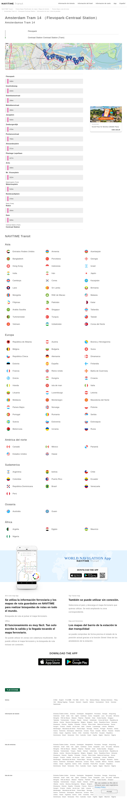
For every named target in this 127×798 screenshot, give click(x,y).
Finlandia (77, 724)
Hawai (61, 733)
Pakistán (87, 718)
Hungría (55, 726)
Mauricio (107, 735)
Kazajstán (97, 716)
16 (50, 45)
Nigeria (113, 735)
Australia (83, 735)
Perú (77, 735)
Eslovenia (62, 731)
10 (57, 56)
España (70, 724)
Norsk (107, 702)
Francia (84, 724)
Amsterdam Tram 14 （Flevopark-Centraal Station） (52, 18)
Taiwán (79, 720)
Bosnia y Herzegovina (72, 722)
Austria (62, 722)
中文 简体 (76, 700)
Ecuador (102, 733)
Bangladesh (89, 713)
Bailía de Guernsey (103, 724)
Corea (90, 716)
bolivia (74, 733)
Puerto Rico (94, 733)
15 (44, 50)
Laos (102, 716)
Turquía (73, 720)
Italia (82, 726)
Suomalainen (100, 702)
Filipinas (80, 718)
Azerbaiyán (80, 713)
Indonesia (56, 716)
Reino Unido (92, 724)
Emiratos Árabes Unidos (60, 713)
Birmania (116, 716)
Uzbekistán (93, 720)
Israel (63, 716)
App (115, 3)
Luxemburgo (96, 726)
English (61, 700)
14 (45, 54)
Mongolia (56, 718)
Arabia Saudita (101, 718)
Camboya (83, 716)
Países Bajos (81, 728)
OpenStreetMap (103, 69)
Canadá (98, 731)
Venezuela (71, 735)
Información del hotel (85, 3)
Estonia (64, 724)
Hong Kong (112, 713)
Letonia (104, 726)
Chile (79, 733)
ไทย (87, 700)
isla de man (76, 726)
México (104, 731)
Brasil (64, 735)
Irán (72, 716)
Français (71, 702)
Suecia (55, 731)
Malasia (74, 718)
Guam (89, 735)
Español (85, 702)
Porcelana (97, 713)
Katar (93, 718)
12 (51, 56)
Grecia (113, 724)
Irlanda (68, 726)
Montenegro (57, 728)
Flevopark (32, 31)
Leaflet (94, 69)
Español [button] (122, 3)
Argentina (68, 733)
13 (48, 57)
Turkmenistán (65, 720)
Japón (77, 716)
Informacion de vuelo (103, 3)
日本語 (55, 700)
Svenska (113, 702)
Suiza (96, 722)
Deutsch (78, 702)
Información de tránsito (66, 3)
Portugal (102, 728)
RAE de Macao (65, 718)
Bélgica (83, 722)
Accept (109, 791)
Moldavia (111, 726)
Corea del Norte (103, 720)
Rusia (92, 731)
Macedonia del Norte (68, 728)
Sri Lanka (109, 716)
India (67, 716)
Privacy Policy (100, 787)
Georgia (104, 713)
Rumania (110, 728)
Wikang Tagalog (62, 702)
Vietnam (85, 720)
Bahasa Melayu (95, 700)
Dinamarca (56, 724)
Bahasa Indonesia (106, 700)
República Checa (104, 722)
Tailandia (56, 720)
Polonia (96, 728)
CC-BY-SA (118, 69)
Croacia (62, 726)
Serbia (116, 728)
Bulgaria (89, 722)
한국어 (82, 700)
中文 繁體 (68, 700)
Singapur (110, 718)
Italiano (92, 702)
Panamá (110, 731)
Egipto (101, 735)
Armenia (72, 713)
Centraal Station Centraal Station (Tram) (46, 38)
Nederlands (56, 704)
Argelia (95, 735)
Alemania (114, 722)
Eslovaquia (70, 731)
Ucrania (86, 731)
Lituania (88, 726)
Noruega (89, 728)
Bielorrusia (79, 731)
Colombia (86, 733)
